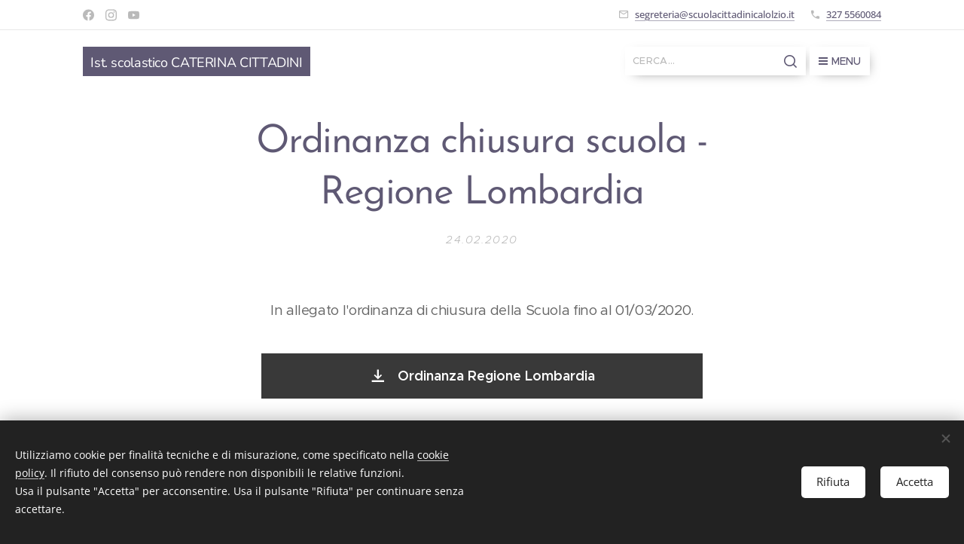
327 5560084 (853, 14)
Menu (840, 61)
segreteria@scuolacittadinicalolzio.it (715, 14)
